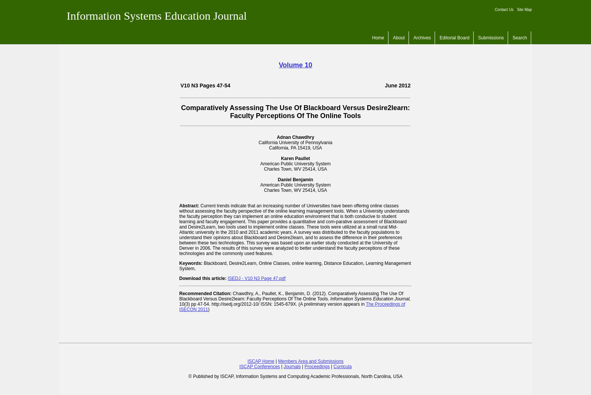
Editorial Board (454, 37)
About (399, 37)
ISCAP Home (261, 361)
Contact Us (504, 10)
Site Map (524, 10)
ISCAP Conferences (259, 366)
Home (378, 37)
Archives (422, 37)
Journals (292, 366)
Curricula (343, 366)
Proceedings (317, 366)
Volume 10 (295, 65)
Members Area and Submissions (311, 361)
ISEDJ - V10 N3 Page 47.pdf (257, 278)
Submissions (491, 37)
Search (520, 37)
